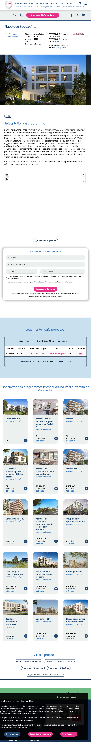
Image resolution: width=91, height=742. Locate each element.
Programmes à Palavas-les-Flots (60, 661)
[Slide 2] (41, 102)
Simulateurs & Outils (45, 3)
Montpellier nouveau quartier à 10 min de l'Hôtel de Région (15, 473)
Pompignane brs (74, 571)
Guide (31, 3)
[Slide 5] (48, 102)
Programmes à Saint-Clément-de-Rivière (45, 674)
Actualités (60, 3)
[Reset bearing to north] (83, 181)
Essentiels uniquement (40, 734)
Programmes (21, 3)
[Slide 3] (43, 102)
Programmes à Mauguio (32, 668)
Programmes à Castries (58, 668)
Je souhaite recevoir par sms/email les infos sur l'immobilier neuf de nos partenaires (40, 282)
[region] (45, 202)
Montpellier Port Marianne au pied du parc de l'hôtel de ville (44, 423)
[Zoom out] (83, 178)
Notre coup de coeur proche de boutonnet (44, 574)
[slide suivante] (84, 80)
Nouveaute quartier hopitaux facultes (75, 620)
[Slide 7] (52, 102)
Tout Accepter (68, 734)
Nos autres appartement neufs (59, 46)
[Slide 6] (50, 102)
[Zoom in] (83, 174)
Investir (70, 3)
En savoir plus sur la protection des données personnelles (45, 296)
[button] (85, 3)
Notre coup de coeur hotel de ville (15, 573)
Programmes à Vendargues (28, 661)
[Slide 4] (45, 102)
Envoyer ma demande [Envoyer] (45, 289)
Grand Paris (13, 740)
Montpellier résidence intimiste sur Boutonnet (45, 471)
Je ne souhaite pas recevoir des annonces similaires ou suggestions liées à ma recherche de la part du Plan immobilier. (46, 278)
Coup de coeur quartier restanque (75, 520)
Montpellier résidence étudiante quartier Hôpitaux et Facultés (45, 524)
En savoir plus (12, 734)
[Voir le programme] (25, 440)
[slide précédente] (7, 80)
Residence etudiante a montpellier (11, 622)
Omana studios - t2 (15, 519)
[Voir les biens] (45, 341)
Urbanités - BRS (43, 619)
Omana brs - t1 (73, 469)
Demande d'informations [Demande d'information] (42, 15)
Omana (70, 419)
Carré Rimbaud (13, 419)
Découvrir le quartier (45, 241)
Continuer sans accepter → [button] (69, 697)
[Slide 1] (39, 102)
